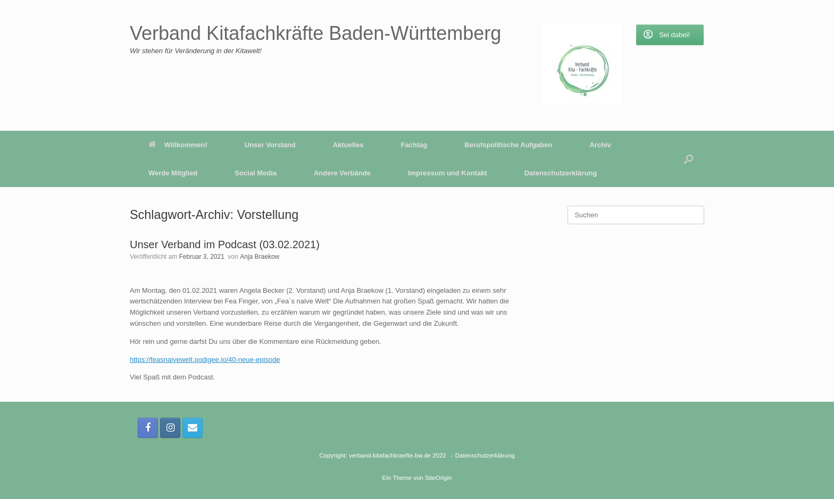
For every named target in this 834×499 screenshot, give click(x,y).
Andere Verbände (342, 173)
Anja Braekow (259, 256)
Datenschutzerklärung (560, 173)
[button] (688, 159)
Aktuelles (348, 145)
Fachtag (414, 145)
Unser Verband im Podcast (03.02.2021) (225, 244)
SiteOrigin (438, 478)
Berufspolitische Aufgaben (508, 145)
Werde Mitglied (172, 173)
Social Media (256, 173)
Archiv (600, 145)
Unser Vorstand (270, 145)
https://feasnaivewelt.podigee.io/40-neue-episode (205, 359)
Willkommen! (177, 145)
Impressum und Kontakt (447, 173)
